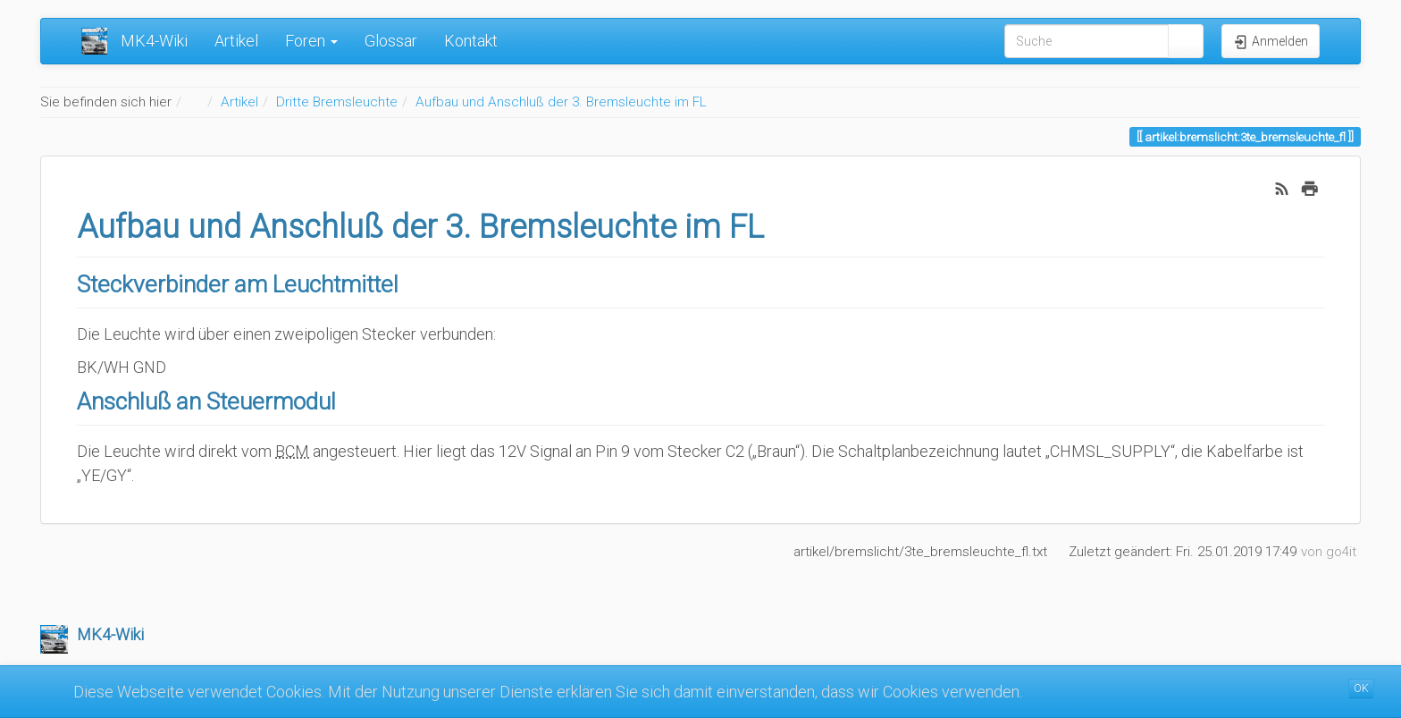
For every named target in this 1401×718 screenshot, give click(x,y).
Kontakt (471, 40)
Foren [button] (311, 40)
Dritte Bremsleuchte (337, 102)
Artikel (236, 40)
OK (1361, 688)
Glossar (391, 40)
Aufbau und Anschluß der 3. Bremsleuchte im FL (561, 102)
